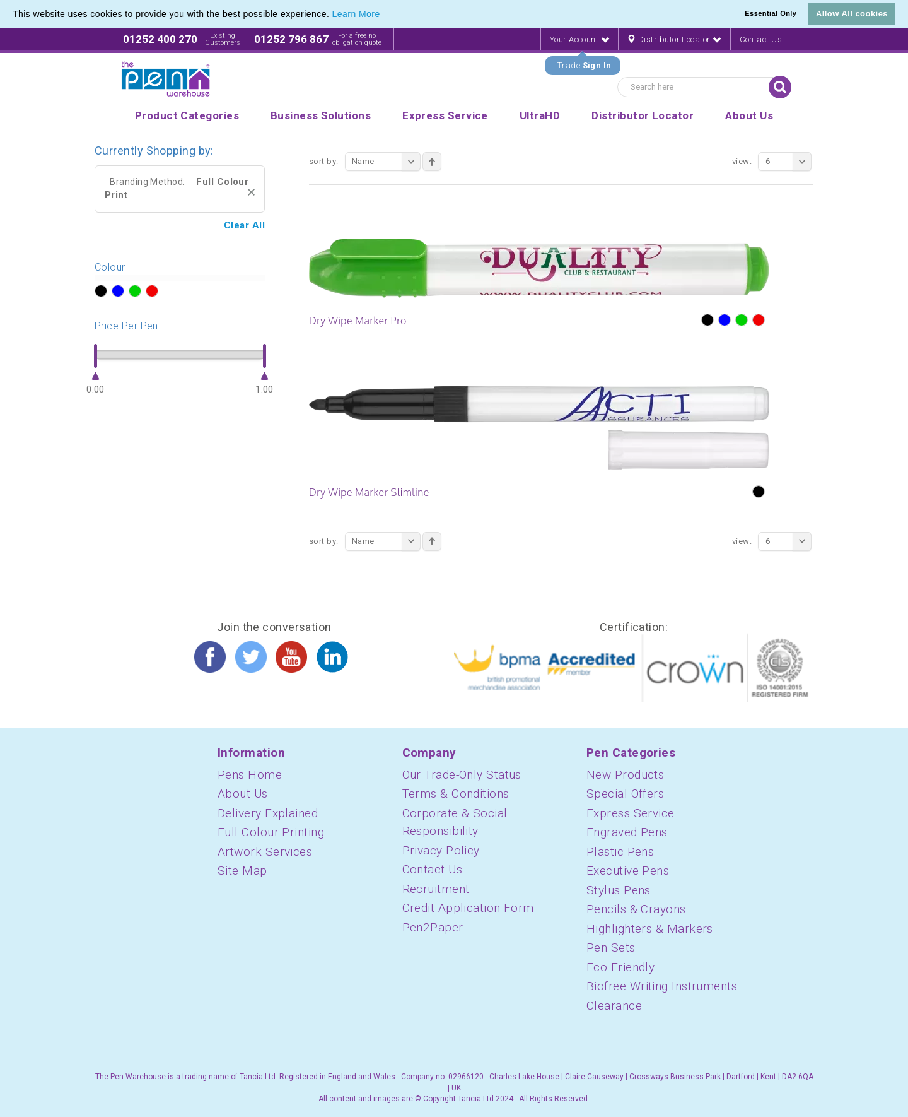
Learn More (356, 14)
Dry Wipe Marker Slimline (369, 492)
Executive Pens (627, 870)
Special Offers (625, 793)
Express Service (630, 813)
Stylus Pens (618, 890)
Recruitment (436, 889)
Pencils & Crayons (636, 909)
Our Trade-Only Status (461, 774)
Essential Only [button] (770, 13)
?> (100, 291)
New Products (625, 774)
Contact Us (761, 39)
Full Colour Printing (271, 832)
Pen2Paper (432, 927)
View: (742, 161)
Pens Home (250, 774)
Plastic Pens (620, 851)
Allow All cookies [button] (852, 13)
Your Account (579, 39)
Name (386, 161)
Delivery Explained (268, 813)
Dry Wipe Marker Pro (358, 320)
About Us (243, 793)
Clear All (244, 225)
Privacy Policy (441, 850)
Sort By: (324, 161)
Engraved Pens (627, 832)
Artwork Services (265, 851)
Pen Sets (611, 947)
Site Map (242, 870)
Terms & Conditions (455, 793)
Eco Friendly (620, 967)
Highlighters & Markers (649, 928)
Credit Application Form (468, 908)
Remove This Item (251, 192)
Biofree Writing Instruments (661, 986)
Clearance (614, 1005)
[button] (385, 15)
